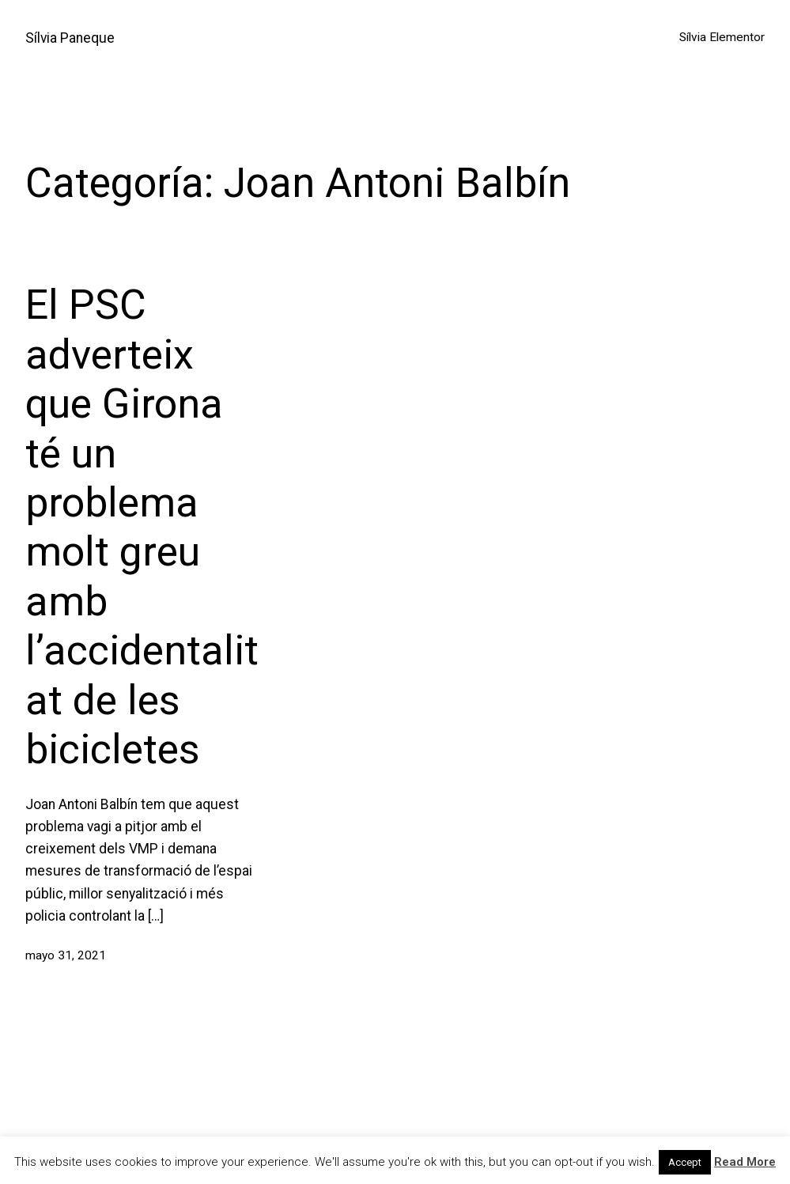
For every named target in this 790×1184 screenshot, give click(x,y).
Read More (745, 1162)
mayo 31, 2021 (65, 955)
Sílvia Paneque (70, 38)
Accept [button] (684, 1162)
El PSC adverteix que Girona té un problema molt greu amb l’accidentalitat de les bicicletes (142, 527)
